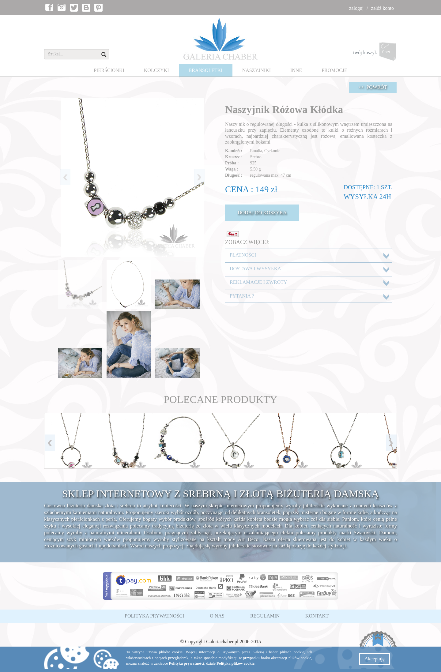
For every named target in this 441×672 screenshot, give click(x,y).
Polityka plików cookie (235, 663)
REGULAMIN (265, 615)
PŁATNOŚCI (243, 254)
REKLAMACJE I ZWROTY (258, 282)
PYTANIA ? (242, 295)
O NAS (217, 615)
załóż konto (382, 8)
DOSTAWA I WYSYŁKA (255, 268)
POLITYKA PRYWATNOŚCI (154, 615)
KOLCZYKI (156, 70)
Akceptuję (374, 658)
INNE (296, 70)
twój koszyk (375, 53)
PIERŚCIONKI (109, 70)
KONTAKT (317, 615)
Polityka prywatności (186, 663)
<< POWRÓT (372, 87)
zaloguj (356, 8)
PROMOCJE (334, 70)
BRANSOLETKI (206, 70)
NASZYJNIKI (256, 70)
